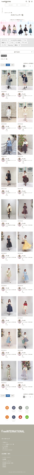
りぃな (7, 94)
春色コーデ (17, 45)
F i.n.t (24, 40)
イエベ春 (17, 42)
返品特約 (4, 465)
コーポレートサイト (6, 457)
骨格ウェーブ (5, 42)
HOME (2, 10)
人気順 (12, 65)
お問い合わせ (5, 448)
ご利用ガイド (5, 442)
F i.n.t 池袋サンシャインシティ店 (11, 96)
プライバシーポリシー (6, 461)
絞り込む (17, 52)
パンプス (4, 45)
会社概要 (4, 459)
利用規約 (4, 466)
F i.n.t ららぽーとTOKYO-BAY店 (27, 225)
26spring (10, 45)
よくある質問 (5, 446)
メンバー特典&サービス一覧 (8, 444)
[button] (32, 66)
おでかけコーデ (5, 40)
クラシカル (24, 42)
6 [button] (30, 66)
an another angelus (16, 40)
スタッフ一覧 (4, 59)
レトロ (11, 42)
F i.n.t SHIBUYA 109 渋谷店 (10, 225)
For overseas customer (7, 449)
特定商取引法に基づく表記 (7, 463)
